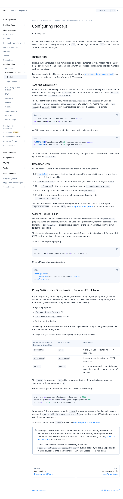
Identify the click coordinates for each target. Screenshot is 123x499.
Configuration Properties (82, 206)
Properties (9, 68)
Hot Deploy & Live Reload (12, 88)
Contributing (8, 187)
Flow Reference (9, 30)
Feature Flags (10, 119)
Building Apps (9, 25)
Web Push (9, 98)
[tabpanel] (76, 121)
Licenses (8, 115)
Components (8, 157)
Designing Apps (9, 173)
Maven (8, 102)
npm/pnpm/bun (13, 81)
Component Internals (12, 136)
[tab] (37, 115)
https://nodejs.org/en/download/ (99, 74)
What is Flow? (8, 34)
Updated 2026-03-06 (39, 490)
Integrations (8, 60)
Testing (6, 56)
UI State (6, 39)
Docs (5, 10)
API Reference (9, 145)
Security (6, 51)
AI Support (7, 132)
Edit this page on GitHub (109, 490)
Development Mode (13, 73)
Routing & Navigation (12, 43)
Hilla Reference (9, 152)
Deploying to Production (8, 127)
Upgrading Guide (10, 178)
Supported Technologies (13, 183)
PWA (7, 94)
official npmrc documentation (87, 422)
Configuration (9, 64)
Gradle (8, 107)
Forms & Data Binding (12, 47)
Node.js (10, 77)
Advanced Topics (10, 141)
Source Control (11, 111)
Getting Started (9, 20)
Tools (5, 168)
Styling (6, 163)
